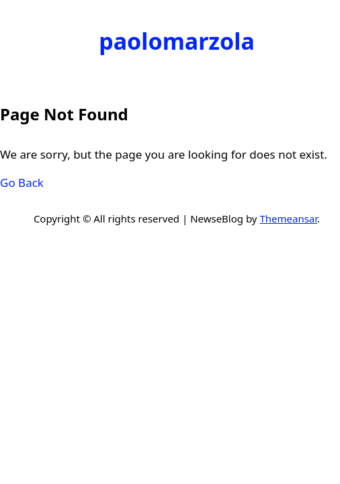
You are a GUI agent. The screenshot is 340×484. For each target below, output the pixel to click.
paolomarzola (177, 41)
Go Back (22, 182)
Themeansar (288, 218)
